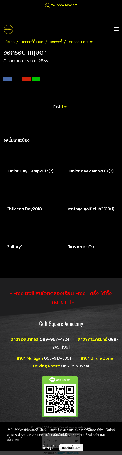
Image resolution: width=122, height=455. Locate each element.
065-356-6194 (75, 366)
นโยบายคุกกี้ (14, 439)
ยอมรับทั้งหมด (71, 448)
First (56, 107)
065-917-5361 (57, 358)
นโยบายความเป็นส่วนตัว (83, 435)
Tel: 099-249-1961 (64, 5)
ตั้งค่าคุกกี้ (48, 448)
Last (65, 107)
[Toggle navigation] (116, 29)
